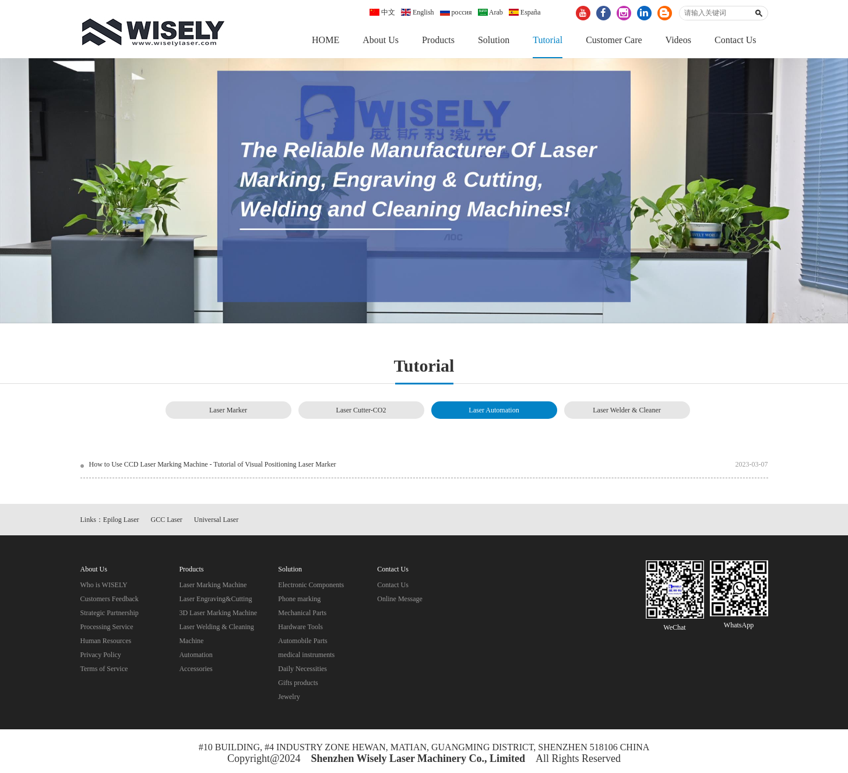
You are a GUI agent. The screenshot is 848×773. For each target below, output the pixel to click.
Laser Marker (228, 410)
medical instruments (306, 655)
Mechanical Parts (302, 613)
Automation (195, 655)
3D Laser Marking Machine (218, 613)
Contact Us (735, 40)
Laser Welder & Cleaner (626, 410)
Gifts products (298, 683)
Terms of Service (104, 669)
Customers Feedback (109, 599)
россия (456, 12)
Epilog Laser (121, 520)
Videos (678, 40)
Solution (493, 40)
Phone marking (299, 599)
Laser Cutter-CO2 (361, 410)
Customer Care (614, 40)
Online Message (400, 599)
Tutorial (547, 40)
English (417, 12)
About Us (381, 40)
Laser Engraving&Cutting (215, 599)
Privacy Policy (100, 655)
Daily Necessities (302, 669)
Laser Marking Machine (213, 585)
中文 (382, 12)
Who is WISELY (104, 585)
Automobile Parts (302, 641)
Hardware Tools (300, 627)
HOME (325, 40)
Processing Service (106, 627)
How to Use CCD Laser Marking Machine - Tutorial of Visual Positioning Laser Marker (212, 464)
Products (438, 40)
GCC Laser (166, 520)
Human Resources (106, 641)
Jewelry (289, 697)
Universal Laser (216, 520)
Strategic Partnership (109, 613)
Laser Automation (494, 410)
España (525, 12)
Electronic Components (311, 585)
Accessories (195, 669)
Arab (490, 12)
